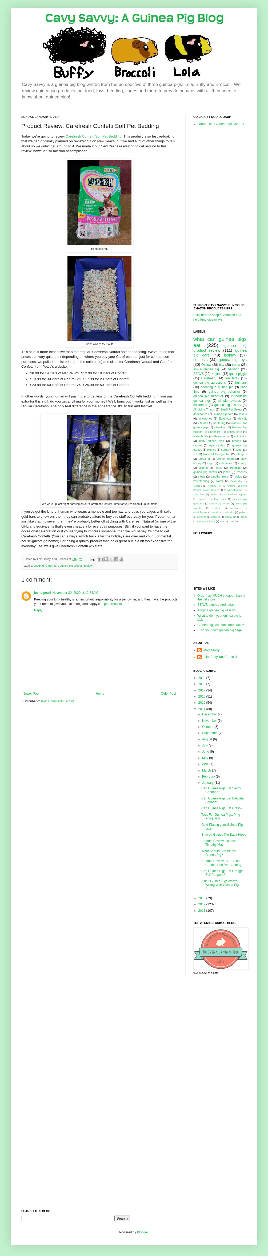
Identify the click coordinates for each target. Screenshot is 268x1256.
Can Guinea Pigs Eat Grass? (221, 808)
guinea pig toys (233, 360)
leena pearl (42, 593)
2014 (202, 709)
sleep (201, 476)
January (208, 783)
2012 (202, 904)
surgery (226, 449)
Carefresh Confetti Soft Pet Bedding (94, 136)
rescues (242, 472)
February (209, 776)
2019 (202, 678)
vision (238, 476)
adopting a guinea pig (217, 387)
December (210, 714)
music (216, 512)
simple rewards (229, 401)
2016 (202, 696)
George (197, 485)
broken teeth (225, 458)
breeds (236, 440)
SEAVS (198, 374)
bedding (39, 565)
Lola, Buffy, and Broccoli (220, 657)
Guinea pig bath (223, 414)
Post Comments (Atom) (57, 701)
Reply (38, 610)
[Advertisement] (214, 214)
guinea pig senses (219, 503)
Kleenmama (221, 436)
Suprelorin (199, 494)
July (205, 745)
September (210, 733)
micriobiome (200, 512)
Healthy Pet (214, 485)
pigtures (215, 516)
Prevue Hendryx (233, 489)
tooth (239, 449)
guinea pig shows (205, 472)
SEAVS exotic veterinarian (216, 605)
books (213, 494)
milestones (205, 418)
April (205, 764)
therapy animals (206, 521)
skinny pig (230, 516)
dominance (200, 414)
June (206, 751)
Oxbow (206, 365)
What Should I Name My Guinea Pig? (218, 853)
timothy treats (220, 476)
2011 (202, 911)
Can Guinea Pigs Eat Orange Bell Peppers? (222, 873)
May (205, 758)
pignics (211, 449)
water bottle (200, 436)
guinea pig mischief (208, 396)
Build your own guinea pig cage (219, 630)
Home (100, 693)
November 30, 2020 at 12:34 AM (75, 593)
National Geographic (216, 454)
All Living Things (204, 409)
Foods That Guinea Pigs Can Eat (220, 124)
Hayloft (242, 418)
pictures (201, 516)
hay (221, 365)
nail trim (229, 512)
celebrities (225, 463)
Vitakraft (203, 423)
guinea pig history (227, 405)
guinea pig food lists (212, 499)
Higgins (231, 485)
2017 (202, 690)
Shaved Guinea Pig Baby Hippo (223, 834)
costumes (200, 405)
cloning (203, 467)
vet (195, 454)
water (219, 481)
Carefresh (51, 565)
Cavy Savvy (211, 650)
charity (242, 463)
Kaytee (216, 374)
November (210, 721)
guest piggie (238, 374)
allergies (241, 454)
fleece (218, 467)
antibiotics (240, 436)
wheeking (220, 427)
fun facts (232, 378)
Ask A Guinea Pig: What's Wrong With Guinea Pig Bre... (220, 885)
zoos (231, 521)
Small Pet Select (231, 409)
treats (236, 365)
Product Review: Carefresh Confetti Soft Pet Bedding (221, 863)
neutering (219, 423)
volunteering (201, 481)
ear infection (229, 494)
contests (200, 360)
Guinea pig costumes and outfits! (220, 625)
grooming (235, 467)
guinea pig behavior (224, 391)
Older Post (168, 693)
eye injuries (217, 445)
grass (244, 494)
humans (241, 382)
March (207, 770)
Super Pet (214, 431)
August (207, 739)
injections (235, 508)
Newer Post (31, 693)
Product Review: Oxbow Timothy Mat (218, 843)
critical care (234, 431)
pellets (243, 512)
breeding (204, 458)
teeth (244, 516)
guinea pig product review (76, 565)
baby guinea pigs (211, 440)
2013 (202, 898)
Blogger (142, 1232)
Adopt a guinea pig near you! (217, 610)
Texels (242, 414)
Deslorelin (236, 481)
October (208, 727)
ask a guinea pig (206, 369)
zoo (222, 521)
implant (216, 508)
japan (226, 472)
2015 (202, 702)
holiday (230, 355)
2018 (202, 684)
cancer (197, 445)
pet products (113, 604)
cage (210, 463)
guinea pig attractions (209, 382)
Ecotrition (225, 418)
